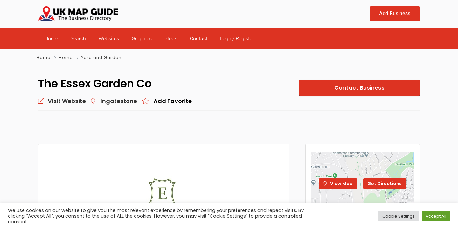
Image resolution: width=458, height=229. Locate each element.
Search (78, 39)
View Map (338, 183)
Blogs (170, 39)
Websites (109, 39)
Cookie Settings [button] (398, 216)
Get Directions (384, 183)
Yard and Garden (101, 57)
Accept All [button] (436, 216)
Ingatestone (119, 101)
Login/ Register (237, 39)
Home (51, 39)
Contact (198, 39)
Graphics (142, 39)
